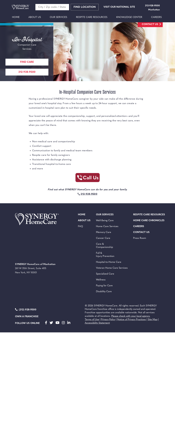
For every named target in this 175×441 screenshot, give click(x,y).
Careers (156, 17)
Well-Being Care (105, 220)
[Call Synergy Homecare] (87, 178)
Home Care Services (107, 226)
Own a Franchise (26, 316)
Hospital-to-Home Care (108, 262)
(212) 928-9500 (25, 309)
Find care (27, 62)
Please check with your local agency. (130, 316)
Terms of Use (92, 319)
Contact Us (150, 24)
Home (16, 17)
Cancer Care (103, 238)
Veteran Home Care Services (112, 268)
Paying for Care (104, 285)
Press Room (139, 238)
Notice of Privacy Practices (131, 319)
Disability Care (104, 291)
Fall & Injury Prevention (105, 255)
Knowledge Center (129, 17)
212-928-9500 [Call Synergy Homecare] (26, 72)
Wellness (101, 279)
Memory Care (103, 232)
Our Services (58, 17)
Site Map (152, 319)
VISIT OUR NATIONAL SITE (119, 7)
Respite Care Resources (91, 17)
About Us (34, 17)
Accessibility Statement (97, 323)
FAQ (80, 226)
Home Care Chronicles (148, 220)
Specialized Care (105, 274)
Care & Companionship (104, 246)
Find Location (85, 7)
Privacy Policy (108, 319)
